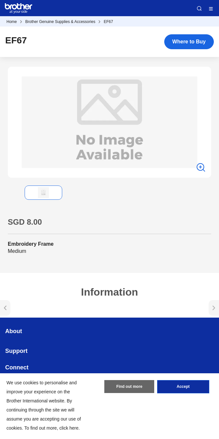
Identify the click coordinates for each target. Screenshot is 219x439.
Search (199, 8)
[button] (13, 192)
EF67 (108, 21)
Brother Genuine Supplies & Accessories (60, 21)
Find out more (129, 387)
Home (11, 21)
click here (68, 428)
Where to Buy (189, 41)
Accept (183, 387)
